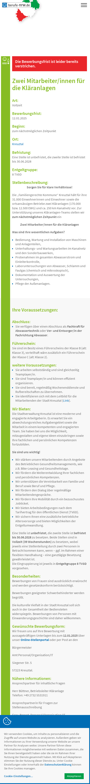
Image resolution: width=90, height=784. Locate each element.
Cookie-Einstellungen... (18, 776)
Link (66, 400)
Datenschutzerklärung (57, 764)
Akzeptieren (74, 776)
